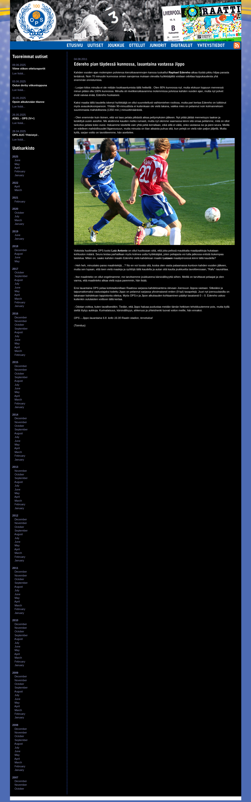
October (19, 212)
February (20, 171)
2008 (15, 725)
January (19, 175)
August (18, 253)
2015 (15, 362)
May (17, 164)
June (17, 160)
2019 (15, 231)
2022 (15, 182)
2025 (15, 156)
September (21, 276)
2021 (15, 197)
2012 (15, 515)
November (21, 321)
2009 (15, 672)
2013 (15, 466)
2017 (15, 268)
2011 (15, 568)
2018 (15, 246)
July (17, 216)
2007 (15, 777)
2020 (15, 208)
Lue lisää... (18, 73)
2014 (15, 414)
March (18, 190)
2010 (15, 620)
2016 (15, 313)
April (17, 167)
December (21, 250)
